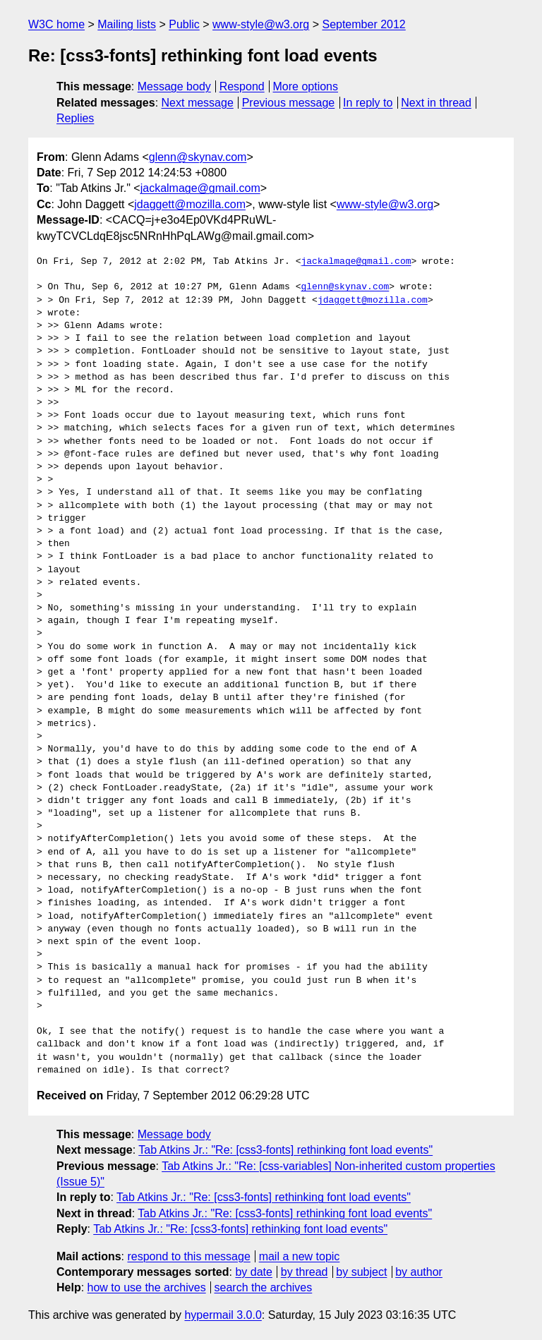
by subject (361, 1272)
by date (253, 1272)
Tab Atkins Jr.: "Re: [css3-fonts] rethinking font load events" (285, 1150)
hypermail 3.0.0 (222, 1315)
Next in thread (436, 103)
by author (418, 1272)
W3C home (56, 24)
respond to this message (188, 1256)
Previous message (288, 103)
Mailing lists (126, 24)
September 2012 (363, 24)
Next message (198, 103)
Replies (75, 118)
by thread (304, 1272)
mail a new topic (299, 1256)
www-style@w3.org (260, 24)
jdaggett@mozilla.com (190, 204)
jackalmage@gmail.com (200, 188)
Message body (174, 86)
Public (184, 24)
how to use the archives (147, 1287)
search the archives (264, 1287)
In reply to (367, 103)
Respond (242, 86)
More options (306, 86)
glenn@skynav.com (198, 157)
